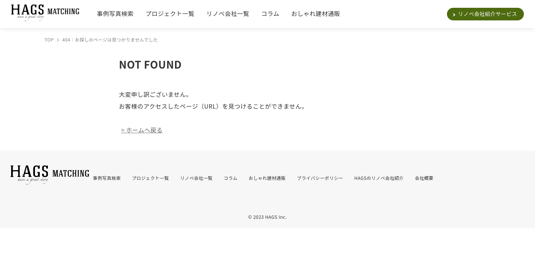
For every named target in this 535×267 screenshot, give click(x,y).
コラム (270, 13)
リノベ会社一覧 (228, 13)
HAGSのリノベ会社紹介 (379, 178)
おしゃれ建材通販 (315, 13)
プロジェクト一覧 (170, 13)
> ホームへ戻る (142, 129)
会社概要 (424, 178)
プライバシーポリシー (320, 178)
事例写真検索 (115, 13)
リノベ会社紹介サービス (487, 13)
